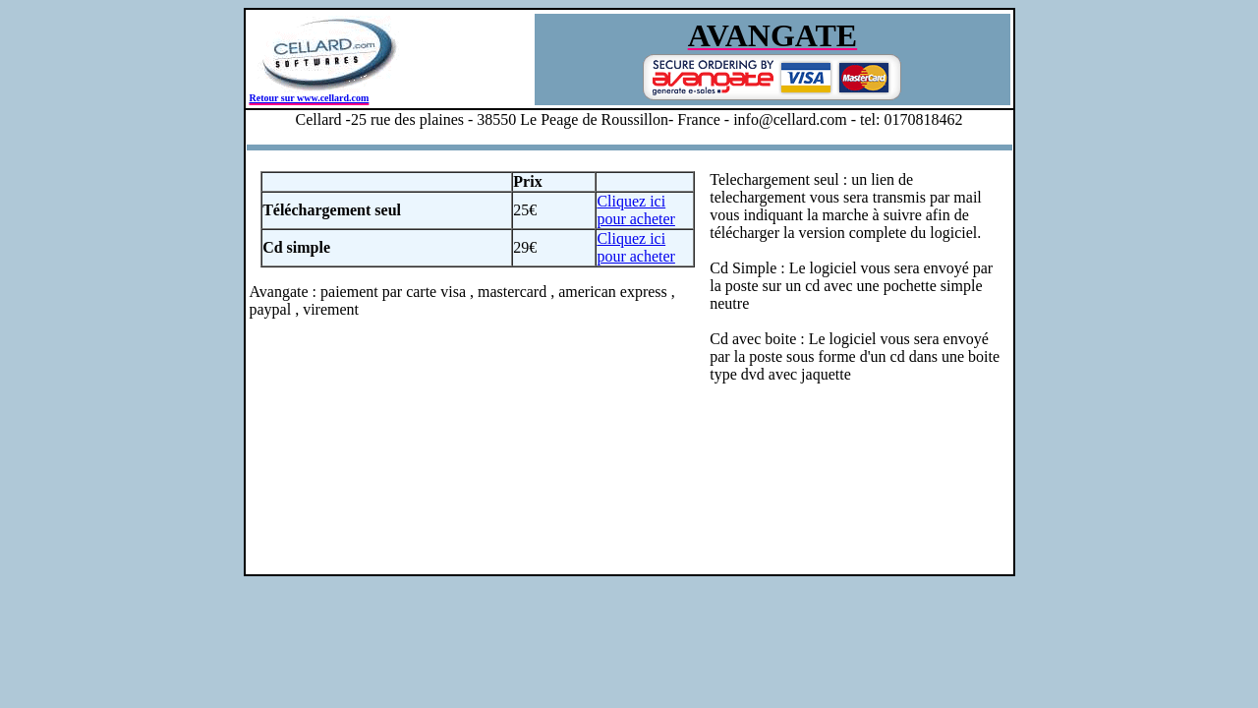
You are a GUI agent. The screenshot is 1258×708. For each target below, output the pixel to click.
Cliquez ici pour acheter (636, 210)
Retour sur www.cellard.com (310, 97)
